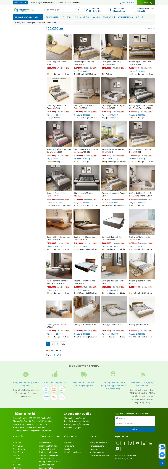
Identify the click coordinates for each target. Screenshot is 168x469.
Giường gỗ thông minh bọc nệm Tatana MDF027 (57, 282)
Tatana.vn (94, 449)
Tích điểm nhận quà (72, 427)
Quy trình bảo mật (46, 465)
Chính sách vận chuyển (146, 10)
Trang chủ (21, 23)
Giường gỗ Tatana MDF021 (113, 325)
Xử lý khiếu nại (45, 443)
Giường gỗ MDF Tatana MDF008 (83, 194)
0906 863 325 (39, 427)
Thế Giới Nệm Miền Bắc (100, 455)
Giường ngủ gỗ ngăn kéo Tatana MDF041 (57, 194)
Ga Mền (16, 458)
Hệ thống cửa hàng (72, 452)
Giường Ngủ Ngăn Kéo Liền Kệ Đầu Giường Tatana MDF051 (141, 107)
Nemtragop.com (97, 446)
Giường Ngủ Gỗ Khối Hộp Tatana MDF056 (112, 63)
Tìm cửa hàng (98, 10)
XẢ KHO (96, 17)
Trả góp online (122, 10)
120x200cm (51, 23)
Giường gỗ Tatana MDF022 (140, 325)
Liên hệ (139, 17)
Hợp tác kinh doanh (47, 449)
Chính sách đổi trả (46, 458)
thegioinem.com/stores (40, 431)
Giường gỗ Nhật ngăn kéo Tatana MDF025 (84, 282)
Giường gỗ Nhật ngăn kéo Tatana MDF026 (112, 238)
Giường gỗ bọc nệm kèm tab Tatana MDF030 (58, 238)
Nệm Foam (18, 452)
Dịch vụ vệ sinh (82, 17)
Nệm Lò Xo (18, 446)
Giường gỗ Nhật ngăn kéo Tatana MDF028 (84, 238)
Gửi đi (134, 429)
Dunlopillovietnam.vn (98, 443)
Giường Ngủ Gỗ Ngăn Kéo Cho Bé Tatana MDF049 (86, 150)
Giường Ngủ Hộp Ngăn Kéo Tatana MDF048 (57, 107)
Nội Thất (42, 23)
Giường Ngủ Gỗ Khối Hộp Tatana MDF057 (84, 63)
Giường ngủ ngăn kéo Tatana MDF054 (113, 194)
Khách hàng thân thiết (48, 446)
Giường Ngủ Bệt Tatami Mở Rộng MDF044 (140, 150)
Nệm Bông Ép (19, 449)
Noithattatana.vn (97, 452)
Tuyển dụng (69, 446)
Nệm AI (16, 455)
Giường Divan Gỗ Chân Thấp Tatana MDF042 (85, 107)
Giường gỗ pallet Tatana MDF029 (56, 63)
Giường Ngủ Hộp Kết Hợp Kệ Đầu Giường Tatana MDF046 (140, 194)
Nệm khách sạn (125, 17)
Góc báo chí (109, 17)
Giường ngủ (31, 23)
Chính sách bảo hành (48, 452)
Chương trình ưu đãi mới (74, 418)
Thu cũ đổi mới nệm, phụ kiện (76, 421)
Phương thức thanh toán (49, 461)
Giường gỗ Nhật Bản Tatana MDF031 (113, 282)
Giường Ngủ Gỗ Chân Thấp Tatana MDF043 (140, 63)
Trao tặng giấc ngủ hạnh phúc (76, 424)
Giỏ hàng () (146, 2)
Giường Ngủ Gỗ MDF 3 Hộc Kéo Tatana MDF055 (114, 107)
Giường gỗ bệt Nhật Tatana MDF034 (140, 282)
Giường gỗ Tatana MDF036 (85, 325)
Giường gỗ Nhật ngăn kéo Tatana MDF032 (139, 238)
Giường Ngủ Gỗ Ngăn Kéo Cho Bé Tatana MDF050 (59, 150)
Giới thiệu (68, 443)
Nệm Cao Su (18, 443)
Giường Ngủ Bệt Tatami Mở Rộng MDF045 (113, 150)
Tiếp (63, 344)
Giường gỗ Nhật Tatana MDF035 (56, 326)
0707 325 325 (126, 2)
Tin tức (67, 17)
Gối (14, 461)
